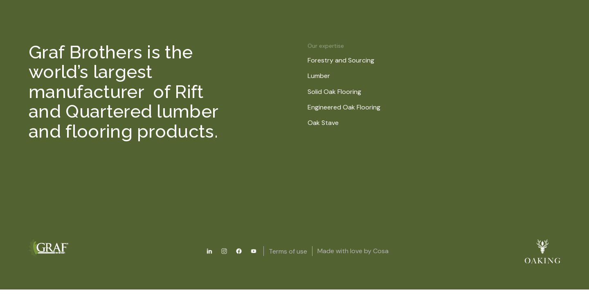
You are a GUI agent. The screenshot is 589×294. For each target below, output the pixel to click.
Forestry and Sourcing (346, 60)
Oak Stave (328, 122)
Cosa (381, 251)
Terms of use (288, 251)
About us (328, 33)
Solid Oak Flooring (340, 91)
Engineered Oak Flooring (349, 107)
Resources (277, 33)
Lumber (324, 75)
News (372, 33)
